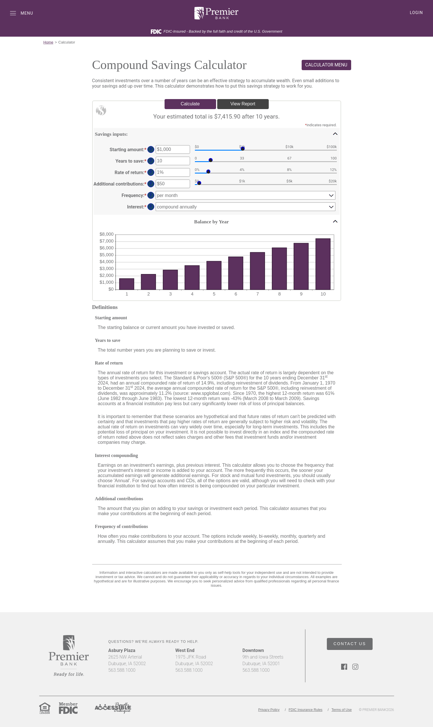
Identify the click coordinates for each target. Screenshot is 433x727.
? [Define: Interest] (151, 206)
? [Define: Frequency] (151, 195)
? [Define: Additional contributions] (151, 184)
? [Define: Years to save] (151, 161)
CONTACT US (349, 643)
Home (49, 42)
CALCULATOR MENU (326, 65)
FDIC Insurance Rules (306, 710)
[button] (217, 133)
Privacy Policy (269, 710)
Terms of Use (341, 710)
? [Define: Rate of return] (151, 172)
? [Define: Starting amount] (151, 149)
